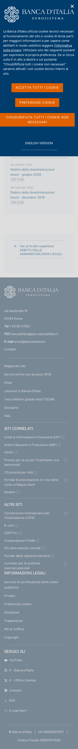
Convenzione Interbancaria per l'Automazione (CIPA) (27, 515)
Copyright (11, 637)
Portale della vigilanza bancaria (27, 556)
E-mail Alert (15, 711)
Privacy (9, 596)
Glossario (11, 408)
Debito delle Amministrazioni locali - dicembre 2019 (32, 194)
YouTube (13, 660)
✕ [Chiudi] (72, 6)
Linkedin (13, 690)
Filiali (8, 383)
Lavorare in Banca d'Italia (22, 391)
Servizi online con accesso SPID (28, 374)
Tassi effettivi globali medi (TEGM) (29, 399)
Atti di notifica (14, 629)
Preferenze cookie (17, 604)
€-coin (9, 525)
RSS (9, 700)
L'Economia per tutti (18, 472)
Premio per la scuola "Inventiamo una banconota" (31, 462)
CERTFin (10, 533)
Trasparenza (13, 621)
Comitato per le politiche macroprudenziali (22, 565)
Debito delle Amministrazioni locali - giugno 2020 (32, 172)
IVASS (8, 452)
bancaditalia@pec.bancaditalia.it (34, 334)
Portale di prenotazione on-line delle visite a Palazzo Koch (31, 482)
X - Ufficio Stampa (20, 680)
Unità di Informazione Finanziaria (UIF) (32, 437)
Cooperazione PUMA (19, 541)
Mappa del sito (15, 366)
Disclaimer (12, 612)
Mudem (9, 492)
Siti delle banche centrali (22, 548)
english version (39, 145)
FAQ (7, 416)
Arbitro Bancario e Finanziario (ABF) (30, 445)
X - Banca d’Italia (18, 670)
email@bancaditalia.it (29, 342)
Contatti (10, 349)
